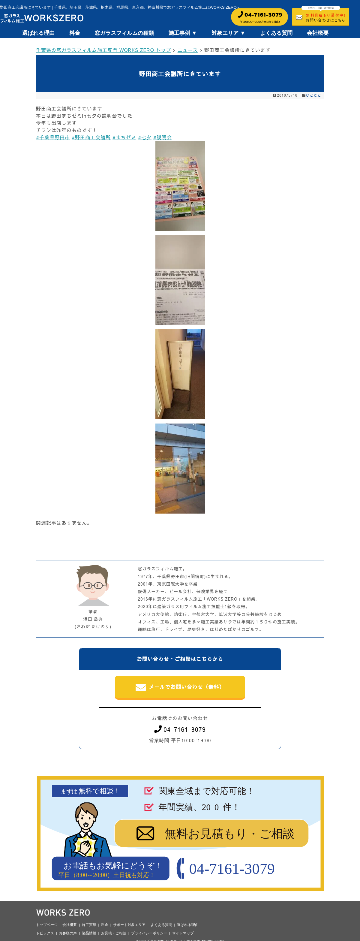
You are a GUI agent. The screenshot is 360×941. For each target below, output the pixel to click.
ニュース (188, 50)
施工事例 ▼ (183, 33)
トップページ (47, 925)
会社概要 (317, 33)
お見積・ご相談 (113, 933)
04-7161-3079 (180, 729)
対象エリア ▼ (228, 33)
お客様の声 (68, 933)
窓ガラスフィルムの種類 (124, 33)
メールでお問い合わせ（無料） (180, 687)
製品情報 (89, 933)
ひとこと (314, 95)
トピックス (45, 933)
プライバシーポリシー (149, 933)
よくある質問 (276, 33)
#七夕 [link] (145, 137)
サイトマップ (183, 933)
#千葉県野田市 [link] (53, 137)
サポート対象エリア (129, 925)
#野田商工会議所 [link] (91, 137)
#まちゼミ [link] (124, 137)
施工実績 (89, 925)
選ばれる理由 (38, 33)
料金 (74, 33)
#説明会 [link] (162, 137)
